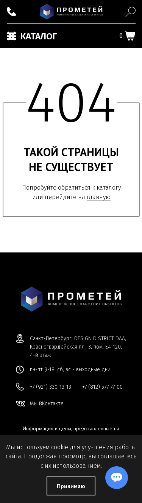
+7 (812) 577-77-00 (102, 387)
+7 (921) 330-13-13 (50, 387)
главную (99, 197)
